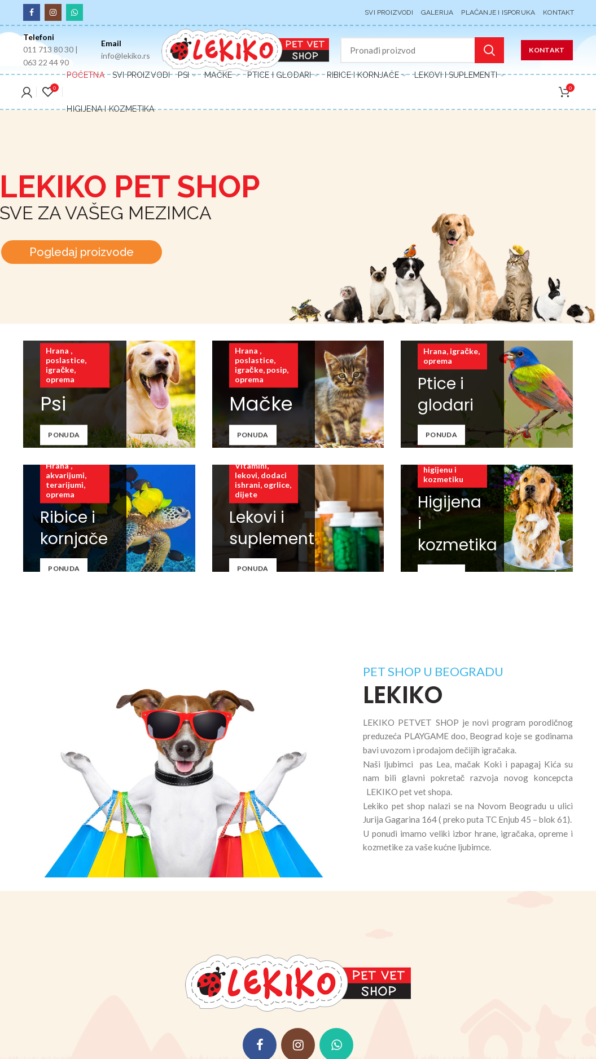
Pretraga (489, 50)
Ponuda (64, 435)
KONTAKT (546, 50)
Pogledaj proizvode (81, 257)
